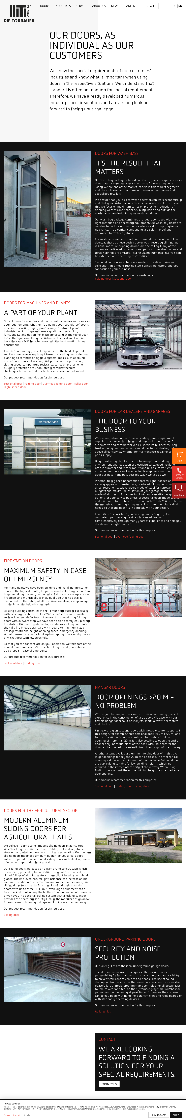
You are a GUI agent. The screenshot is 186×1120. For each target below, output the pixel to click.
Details (27, 1115)
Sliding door (141, 786)
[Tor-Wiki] (149, 6)
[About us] (99, 6)
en (180, 6)
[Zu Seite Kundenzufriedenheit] (179, 491)
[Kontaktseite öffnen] (179, 473)
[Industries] (63, 6)
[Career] (129, 6)
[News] (115, 6)
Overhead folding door (57, 383)
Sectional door (122, 278)
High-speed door (15, 387)
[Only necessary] (159, 1115)
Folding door (103, 278)
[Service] (81, 6)
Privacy (7, 1115)
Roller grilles (103, 1011)
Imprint (16, 1115)
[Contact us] (109, 1084)
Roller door (81, 383)
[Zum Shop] (179, 456)
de (174, 6)
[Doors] (45, 6)
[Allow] (176, 1115)
